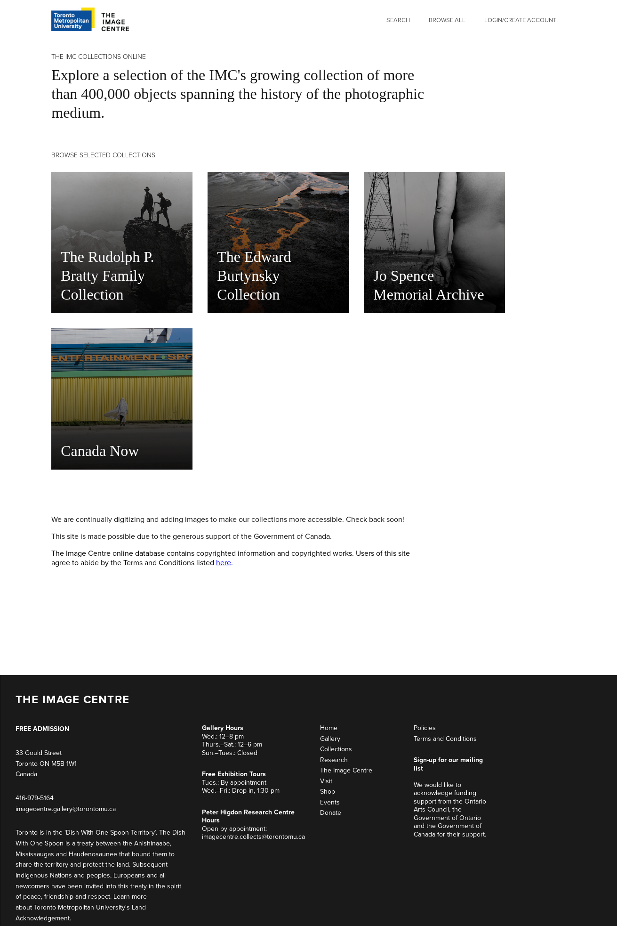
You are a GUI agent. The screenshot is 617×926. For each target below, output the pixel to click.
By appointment (243, 783)
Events (330, 802)
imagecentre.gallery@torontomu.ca (66, 809)
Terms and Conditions (445, 739)
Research (334, 760)
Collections (336, 749)
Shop (327, 792)
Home (328, 728)
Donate (330, 813)
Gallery (330, 739)
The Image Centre (346, 770)
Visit (326, 781)
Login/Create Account (520, 20)
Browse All (447, 20)
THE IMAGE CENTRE (72, 700)
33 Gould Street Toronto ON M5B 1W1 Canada (46, 763)
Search (398, 20)
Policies (425, 728)
